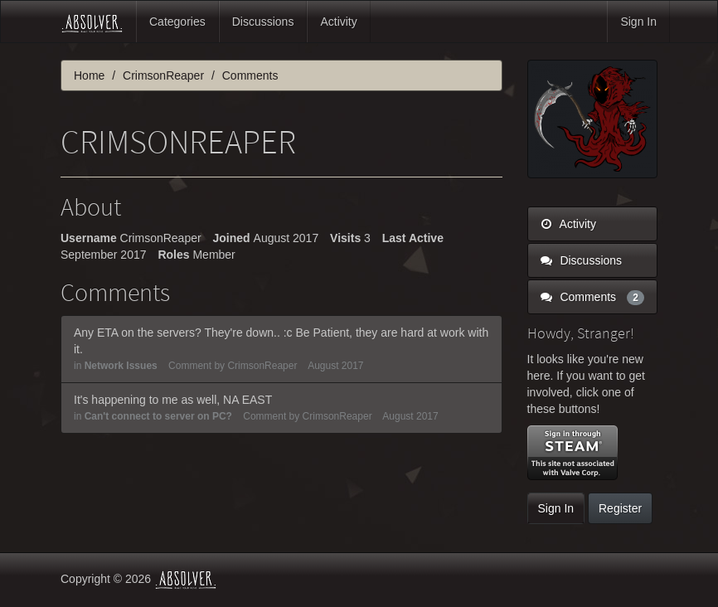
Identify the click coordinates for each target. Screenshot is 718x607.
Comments (593, 297)
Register (620, 508)
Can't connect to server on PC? (158, 416)
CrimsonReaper (262, 365)
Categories (177, 21)
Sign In (638, 21)
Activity (338, 21)
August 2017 (335, 365)
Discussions (263, 21)
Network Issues (121, 365)
